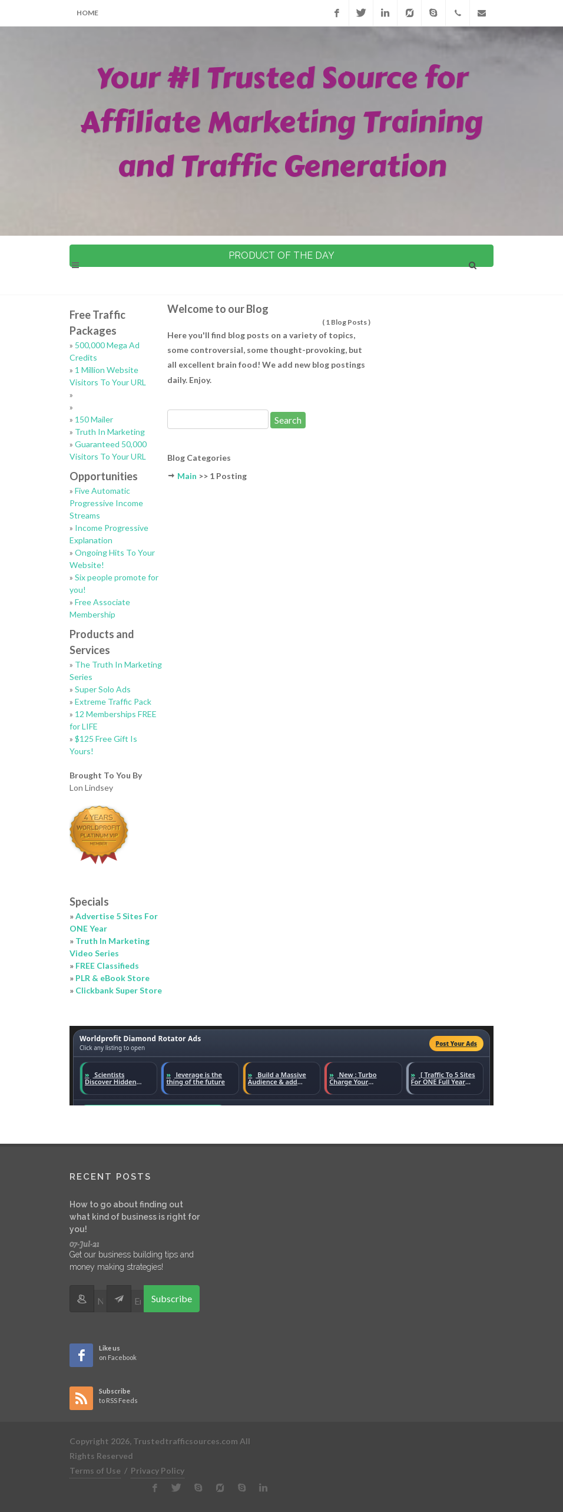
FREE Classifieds (107, 965)
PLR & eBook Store (112, 978)
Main (187, 476)
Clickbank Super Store (118, 990)
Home (87, 12)
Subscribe (171, 1298)
